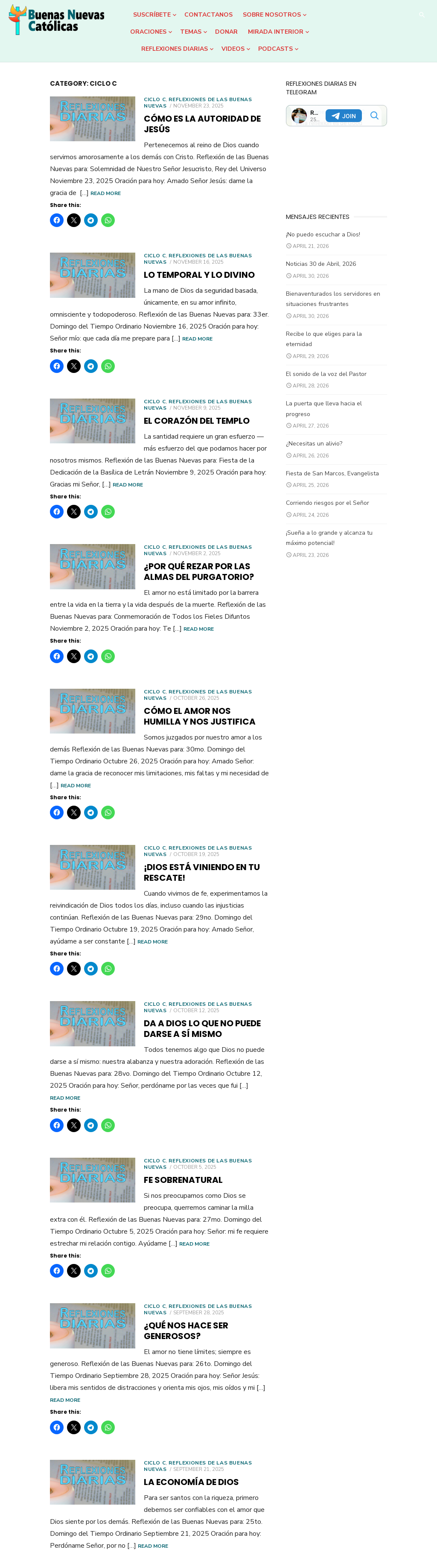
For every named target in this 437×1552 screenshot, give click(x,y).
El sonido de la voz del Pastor (340, 370)
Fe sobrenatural (142, 1099)
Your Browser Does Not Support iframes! (364, 107)
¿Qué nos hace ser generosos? (174, 1232)
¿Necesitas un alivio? (328, 429)
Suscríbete (152, 15)
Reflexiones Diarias (174, 49)
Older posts (35, 1488)
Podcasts (275, 49)
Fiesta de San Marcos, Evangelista (346, 459)
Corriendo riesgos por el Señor (341, 489)
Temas (190, 32)
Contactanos (208, 15)
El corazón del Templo (156, 398)
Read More (24, 182)
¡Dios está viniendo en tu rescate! (182, 821)
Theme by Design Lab (398, 1534)
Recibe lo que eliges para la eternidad (351, 340)
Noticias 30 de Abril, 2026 (335, 271)
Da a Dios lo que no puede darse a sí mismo (185, 959)
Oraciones (148, 32)
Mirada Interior (275, 32)
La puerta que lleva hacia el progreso (351, 400)
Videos (233, 49)
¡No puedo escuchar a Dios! (337, 241)
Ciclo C (114, 99)
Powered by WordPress (327, 1534)
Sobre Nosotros (272, 15)
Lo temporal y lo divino (158, 264)
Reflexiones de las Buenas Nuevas (182, 99)
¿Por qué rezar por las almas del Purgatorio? (180, 537)
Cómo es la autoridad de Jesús (175, 119)
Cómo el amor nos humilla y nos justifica (180, 681)
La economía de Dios (150, 1366)
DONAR (226, 32)
